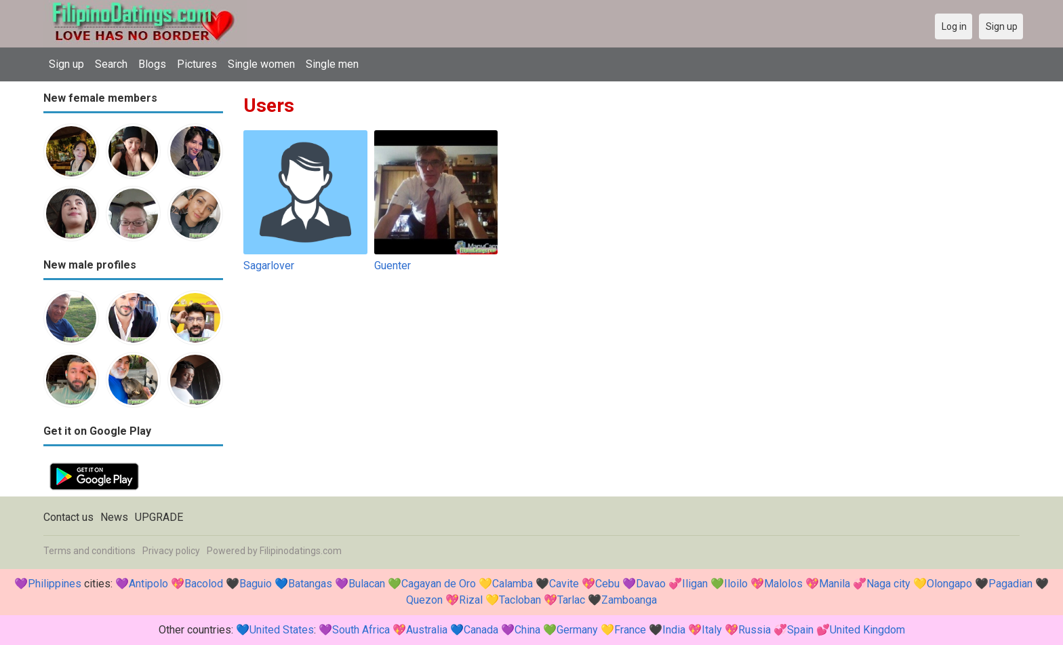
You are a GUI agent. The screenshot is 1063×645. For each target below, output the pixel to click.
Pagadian (1010, 583)
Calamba (512, 583)
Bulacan (366, 583)
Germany (577, 629)
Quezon (424, 599)
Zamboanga (629, 599)
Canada (481, 629)
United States (281, 629)
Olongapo (949, 583)
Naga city (888, 583)
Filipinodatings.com (301, 550)
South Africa (361, 629)
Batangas (310, 583)
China (527, 629)
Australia (426, 629)
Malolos (783, 583)
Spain (800, 629)
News (114, 517)
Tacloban (520, 599)
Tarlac (571, 599)
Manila (834, 583)
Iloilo (736, 583)
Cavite (564, 583)
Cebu (607, 583)
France (630, 629)
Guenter (392, 265)
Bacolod (203, 583)
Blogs (152, 64)
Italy (712, 629)
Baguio (255, 583)
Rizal (471, 599)
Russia (754, 629)
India (673, 629)
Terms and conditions (89, 550)
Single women (261, 64)
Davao (651, 583)
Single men (332, 64)
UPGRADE (159, 517)
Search (111, 64)
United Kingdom (867, 629)
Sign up (66, 64)
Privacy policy (171, 550)
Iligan (695, 583)
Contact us (68, 517)
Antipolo (148, 583)
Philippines (54, 583)
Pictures (197, 64)
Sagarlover (268, 265)
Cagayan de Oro (438, 583)
